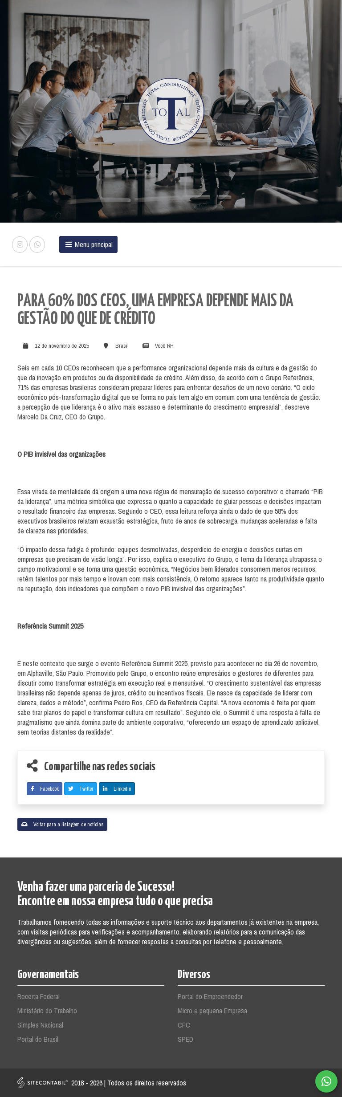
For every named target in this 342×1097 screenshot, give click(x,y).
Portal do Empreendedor (210, 996)
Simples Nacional (40, 1025)
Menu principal (88, 244)
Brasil (122, 345)
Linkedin (117, 788)
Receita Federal (38, 996)
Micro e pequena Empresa (212, 1011)
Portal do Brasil (37, 1039)
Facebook (45, 788)
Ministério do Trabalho (47, 1011)
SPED (185, 1039)
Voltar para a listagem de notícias (62, 824)
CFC (184, 1025)
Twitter (81, 788)
